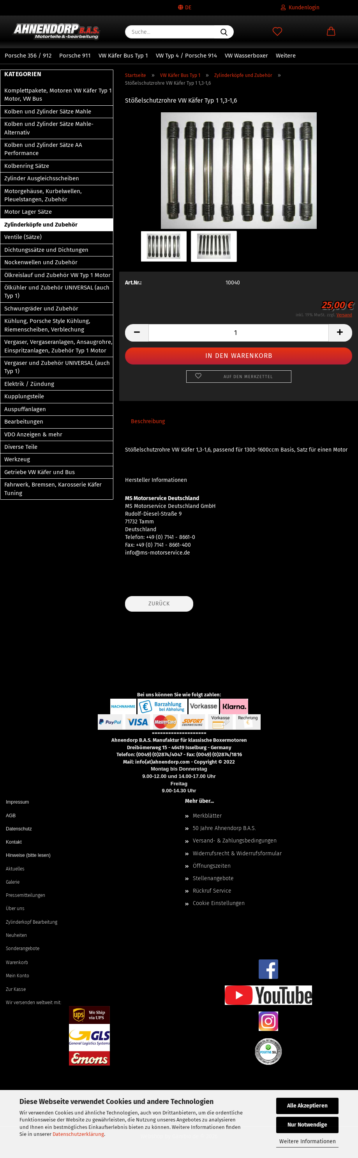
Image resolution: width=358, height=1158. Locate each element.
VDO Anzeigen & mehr (33, 434)
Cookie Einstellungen (219, 903)
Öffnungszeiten (212, 866)
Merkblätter (207, 816)
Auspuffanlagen (25, 409)
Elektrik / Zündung (29, 383)
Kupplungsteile (24, 396)
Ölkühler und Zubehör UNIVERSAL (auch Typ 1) (56, 291)
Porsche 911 (75, 55)
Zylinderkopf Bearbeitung (31, 922)
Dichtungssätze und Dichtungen (46, 249)
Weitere (286, 55)
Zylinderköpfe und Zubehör (41, 224)
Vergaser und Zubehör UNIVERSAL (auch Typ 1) (57, 367)
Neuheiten (16, 935)
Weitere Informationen (307, 1141)
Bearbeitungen (23, 421)
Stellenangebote (213, 878)
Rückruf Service (212, 891)
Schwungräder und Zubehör (41, 308)
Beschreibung (148, 421)
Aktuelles (15, 869)
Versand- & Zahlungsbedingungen (235, 840)
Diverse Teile (20, 446)
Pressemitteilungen (25, 895)
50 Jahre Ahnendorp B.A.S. (224, 828)
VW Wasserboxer (246, 55)
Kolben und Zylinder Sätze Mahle (47, 111)
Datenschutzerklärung (78, 1134)
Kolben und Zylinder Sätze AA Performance (43, 149)
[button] (331, 32)
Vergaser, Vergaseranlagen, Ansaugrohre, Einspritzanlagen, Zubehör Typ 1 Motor (58, 346)
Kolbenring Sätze (26, 165)
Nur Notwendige (307, 1124)
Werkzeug (17, 459)
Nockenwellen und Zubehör (41, 262)
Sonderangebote (22, 948)
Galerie (12, 882)
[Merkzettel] (277, 32)
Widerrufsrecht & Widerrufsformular (237, 853)
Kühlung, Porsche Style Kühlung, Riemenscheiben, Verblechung (47, 325)
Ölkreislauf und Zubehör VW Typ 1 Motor (57, 275)
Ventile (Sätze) (23, 237)
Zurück (159, 603)
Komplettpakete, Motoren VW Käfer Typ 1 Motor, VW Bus (58, 94)
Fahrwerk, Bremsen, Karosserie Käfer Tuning (53, 488)
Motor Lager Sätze (28, 211)
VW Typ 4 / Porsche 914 (186, 55)
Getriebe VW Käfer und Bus (39, 472)
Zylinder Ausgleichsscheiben (41, 178)
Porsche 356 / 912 (28, 55)
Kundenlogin (300, 7)
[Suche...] (224, 31)
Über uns (15, 908)
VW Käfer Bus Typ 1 (123, 55)
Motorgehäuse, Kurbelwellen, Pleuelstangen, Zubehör (43, 195)
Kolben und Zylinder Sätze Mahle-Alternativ (48, 128)
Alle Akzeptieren (307, 1105)
